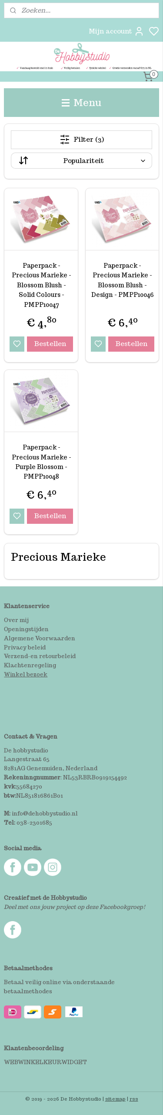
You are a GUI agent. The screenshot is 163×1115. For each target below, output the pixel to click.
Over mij (16, 620)
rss (134, 1099)
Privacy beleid (25, 647)
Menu (82, 102)
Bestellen (50, 343)
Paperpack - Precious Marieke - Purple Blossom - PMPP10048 (41, 461)
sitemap (115, 1099)
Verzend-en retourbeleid (40, 656)
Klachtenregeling (30, 665)
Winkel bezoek (25, 674)
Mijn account (116, 31)
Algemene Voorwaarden (39, 638)
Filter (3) (82, 139)
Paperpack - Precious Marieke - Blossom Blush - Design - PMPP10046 (122, 280)
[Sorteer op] (81, 160)
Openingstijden (26, 629)
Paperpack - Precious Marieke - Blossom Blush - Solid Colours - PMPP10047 (41, 285)
